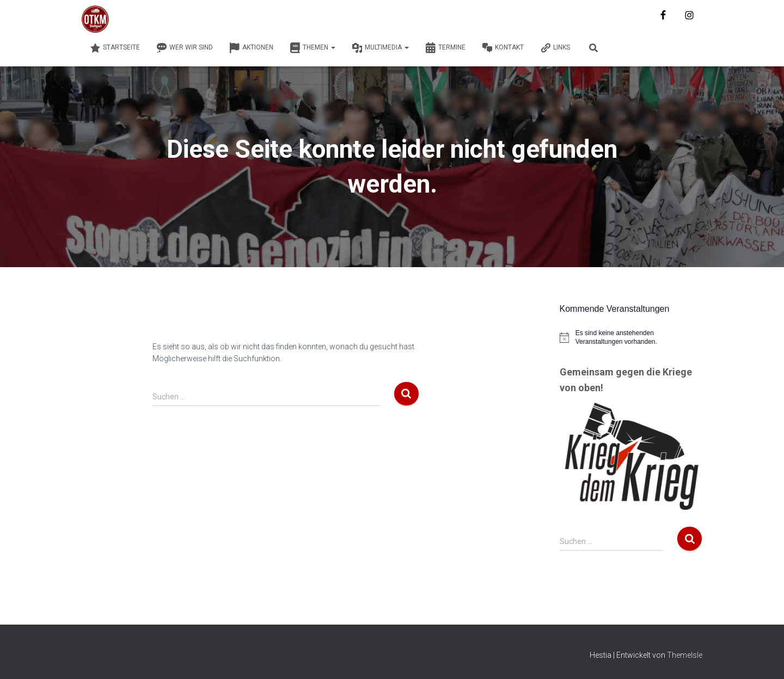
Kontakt (503, 47)
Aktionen (251, 47)
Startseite (115, 47)
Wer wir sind (184, 47)
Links (555, 47)
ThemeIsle (684, 655)
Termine (445, 47)
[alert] (631, 338)
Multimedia (380, 47)
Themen (312, 47)
